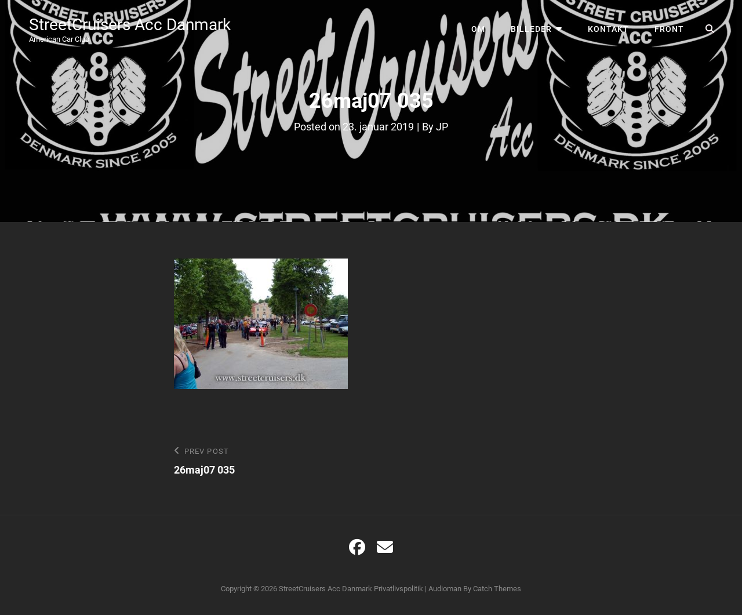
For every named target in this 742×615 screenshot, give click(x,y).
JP (442, 127)
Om (478, 29)
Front (669, 29)
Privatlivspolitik (398, 588)
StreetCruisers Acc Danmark (130, 24)
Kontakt (608, 29)
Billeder (531, 29)
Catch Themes (497, 588)
